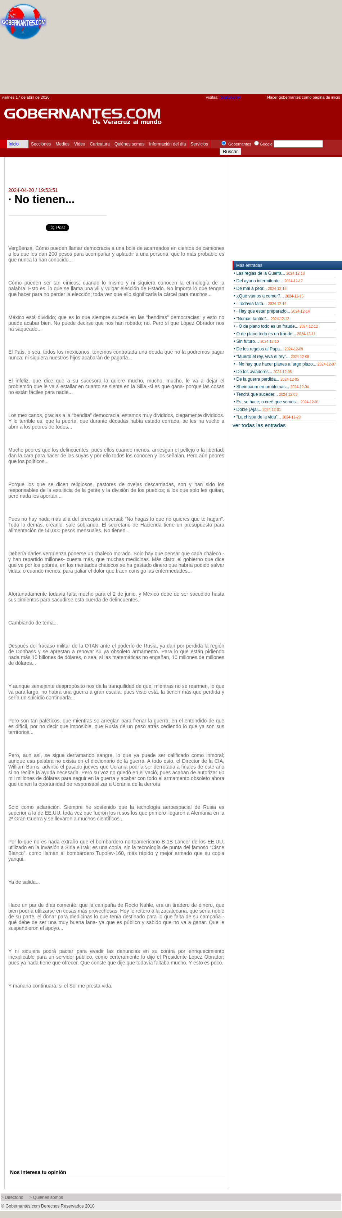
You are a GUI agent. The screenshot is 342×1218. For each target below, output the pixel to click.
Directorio (14, 1197)
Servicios (199, 144)
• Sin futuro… (256, 341)
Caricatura (100, 144)
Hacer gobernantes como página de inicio (303, 97)
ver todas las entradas (259, 425)
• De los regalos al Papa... (268, 348)
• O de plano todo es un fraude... (274, 333)
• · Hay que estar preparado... (272, 311)
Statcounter (231, 97)
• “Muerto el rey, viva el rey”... (271, 356)
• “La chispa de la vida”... (267, 417)
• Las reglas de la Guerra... (269, 273)
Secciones (41, 144)
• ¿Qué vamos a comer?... (268, 296)
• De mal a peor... (260, 288)
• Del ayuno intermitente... (268, 280)
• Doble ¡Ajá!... (257, 409)
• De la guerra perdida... (266, 379)
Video (79, 144)
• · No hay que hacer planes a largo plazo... (285, 364)
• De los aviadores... (263, 371)
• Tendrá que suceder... (265, 394)
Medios (62, 144)
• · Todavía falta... (260, 303)
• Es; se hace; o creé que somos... (276, 401)
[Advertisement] (290, 49)
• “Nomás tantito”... (261, 318)
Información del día (167, 144)
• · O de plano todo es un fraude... (276, 326)
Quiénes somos (129, 144)
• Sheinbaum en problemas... (271, 386)
